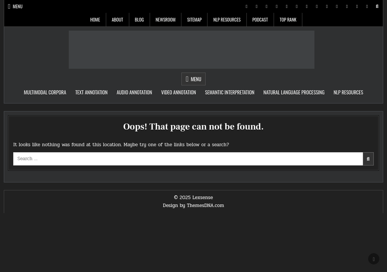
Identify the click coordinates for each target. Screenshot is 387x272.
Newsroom (166, 19)
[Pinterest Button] (267, 6)
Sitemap (194, 19)
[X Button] (246, 6)
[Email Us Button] (347, 6)
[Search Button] (377, 6)
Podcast (260, 19)
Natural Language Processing (294, 92)
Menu (18, 6)
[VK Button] (337, 6)
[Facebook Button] (256, 6)
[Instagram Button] (287, 6)
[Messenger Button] (307, 6)
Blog (139, 19)
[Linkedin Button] (276, 6)
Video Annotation (178, 92)
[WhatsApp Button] (317, 6)
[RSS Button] (357, 6)
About (117, 19)
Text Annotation (91, 92)
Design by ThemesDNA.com (193, 205)
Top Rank (288, 19)
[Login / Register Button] (367, 6)
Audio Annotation (134, 92)
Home (95, 19)
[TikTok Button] (327, 6)
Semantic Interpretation (229, 92)
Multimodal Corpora (45, 92)
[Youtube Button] (297, 6)
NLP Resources (226, 19)
